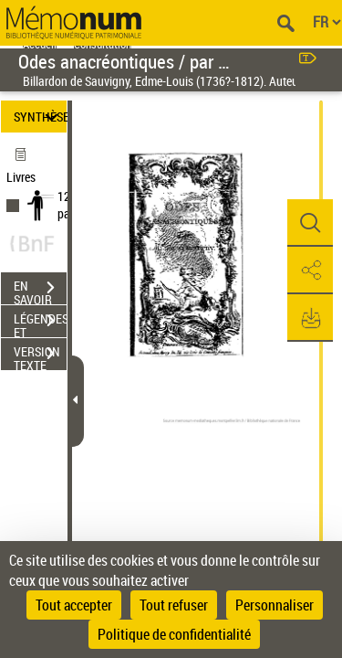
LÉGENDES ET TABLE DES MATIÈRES (40, 322)
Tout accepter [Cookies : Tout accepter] (74, 605)
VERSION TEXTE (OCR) (40, 355)
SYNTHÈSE (40, 117)
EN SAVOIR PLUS (40, 289)
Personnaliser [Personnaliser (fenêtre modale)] (274, 605)
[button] (310, 223)
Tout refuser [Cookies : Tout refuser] (174, 605)
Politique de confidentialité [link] (174, 634)
